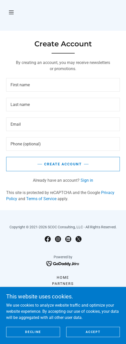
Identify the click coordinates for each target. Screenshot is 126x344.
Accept (93, 332)
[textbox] (63, 85)
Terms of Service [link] (41, 198)
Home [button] (63, 277)
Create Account (63, 164)
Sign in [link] (87, 180)
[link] (48, 239)
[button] (11, 12)
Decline (33, 332)
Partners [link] (63, 284)
